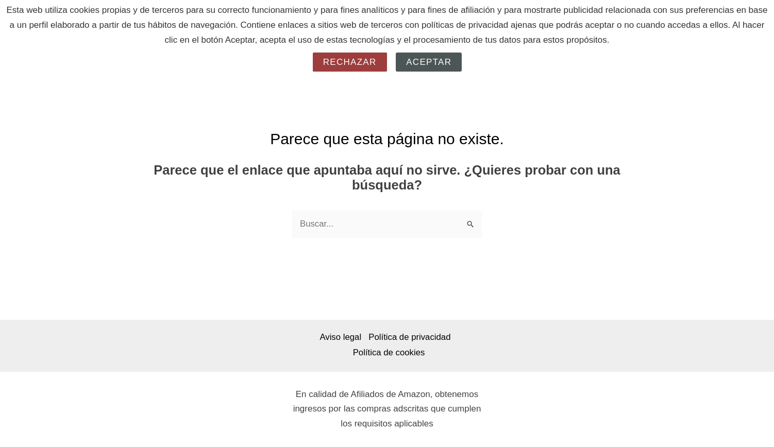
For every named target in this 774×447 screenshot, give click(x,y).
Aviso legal (338, 337)
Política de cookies (389, 352)
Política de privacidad (410, 337)
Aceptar (428, 62)
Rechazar (350, 62)
